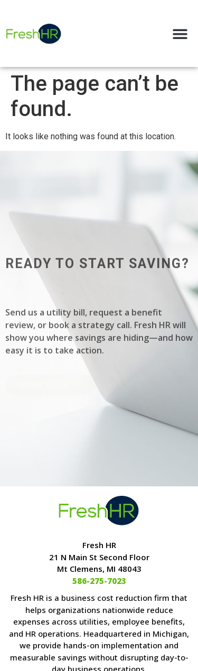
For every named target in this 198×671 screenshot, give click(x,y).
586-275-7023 (99, 581)
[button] (180, 33)
